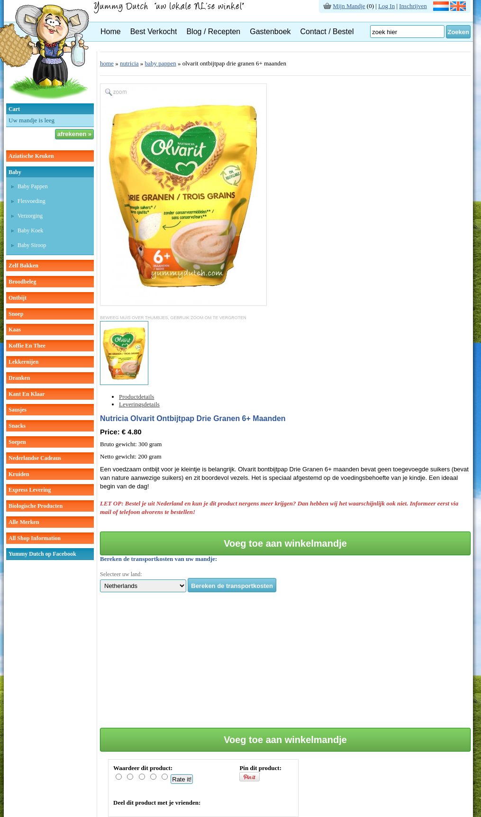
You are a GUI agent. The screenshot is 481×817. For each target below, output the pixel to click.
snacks (17, 425)
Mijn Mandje (349, 5)
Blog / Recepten (213, 32)
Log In (386, 5)
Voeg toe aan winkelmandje (285, 543)
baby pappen (160, 63)
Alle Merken (24, 522)
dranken (19, 378)
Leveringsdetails (139, 404)
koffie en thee (27, 345)
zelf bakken (23, 265)
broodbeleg (22, 281)
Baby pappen (33, 186)
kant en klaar (27, 394)
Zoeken (458, 32)
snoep (16, 314)
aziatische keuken (31, 156)
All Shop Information (35, 538)
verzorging (30, 215)
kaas (15, 329)
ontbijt (18, 297)
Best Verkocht (153, 32)
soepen (17, 442)
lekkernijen (23, 361)
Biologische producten (36, 506)
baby (15, 172)
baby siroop (32, 245)
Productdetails (136, 396)
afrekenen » (74, 134)
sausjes (18, 409)
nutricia (129, 63)
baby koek (30, 230)
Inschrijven (413, 5)
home (107, 63)
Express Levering (30, 490)
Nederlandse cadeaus (35, 458)
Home (110, 32)
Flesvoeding (31, 201)
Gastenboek (270, 32)
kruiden (19, 474)
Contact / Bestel (327, 32)
